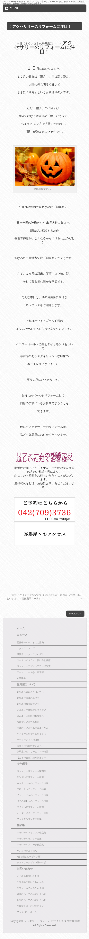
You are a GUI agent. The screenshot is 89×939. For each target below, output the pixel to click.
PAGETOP (75, 613)
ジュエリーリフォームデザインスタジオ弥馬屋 (52, 921)
